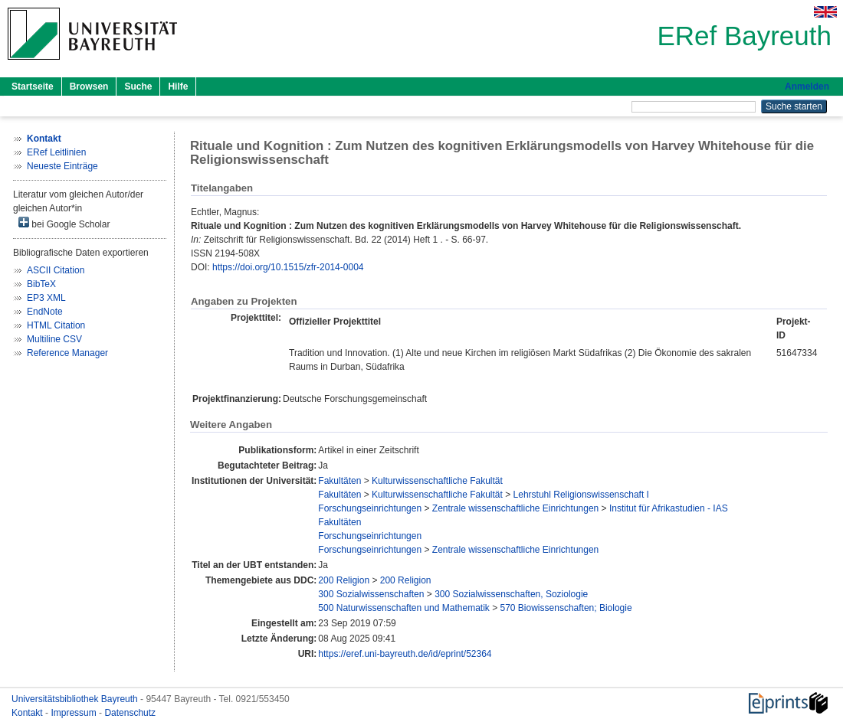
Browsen (89, 86)
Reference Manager (67, 353)
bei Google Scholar (64, 223)
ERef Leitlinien (56, 152)
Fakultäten (339, 480)
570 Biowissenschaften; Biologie (566, 608)
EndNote (45, 311)
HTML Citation (56, 325)
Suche (138, 86)
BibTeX (41, 284)
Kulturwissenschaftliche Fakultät (437, 480)
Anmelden (807, 86)
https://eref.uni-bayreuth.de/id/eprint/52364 (404, 653)
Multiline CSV (54, 339)
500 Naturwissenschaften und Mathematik (403, 608)
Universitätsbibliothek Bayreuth (75, 699)
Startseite (32, 86)
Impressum (75, 712)
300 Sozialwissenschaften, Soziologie (511, 594)
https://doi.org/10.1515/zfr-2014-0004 (287, 267)
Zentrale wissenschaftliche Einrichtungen (515, 508)
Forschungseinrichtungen (370, 508)
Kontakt (28, 712)
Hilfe (178, 86)
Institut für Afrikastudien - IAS (668, 508)
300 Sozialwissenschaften (371, 594)
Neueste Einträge (62, 166)
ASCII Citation (55, 270)
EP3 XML (46, 297)
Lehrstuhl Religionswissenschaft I (581, 494)
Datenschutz (130, 712)
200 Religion (343, 580)
